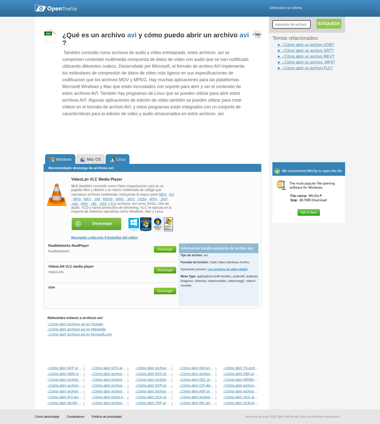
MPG (77, 199)
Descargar (165, 249)
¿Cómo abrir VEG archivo (241, 397)
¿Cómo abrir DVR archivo (153, 385)
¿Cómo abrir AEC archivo (196, 380)
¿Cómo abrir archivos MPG (153, 368)
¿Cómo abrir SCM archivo (241, 403)
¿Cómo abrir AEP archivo (196, 391)
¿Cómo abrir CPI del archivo (196, 385)
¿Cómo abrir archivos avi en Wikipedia (77, 329)
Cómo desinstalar (47, 416)
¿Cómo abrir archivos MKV (241, 391)
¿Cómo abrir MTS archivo (109, 368)
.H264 (141, 199)
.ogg (74, 204)
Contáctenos (75, 416)
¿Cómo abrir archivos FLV (109, 403)
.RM (97, 199)
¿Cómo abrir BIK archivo (196, 403)
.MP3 (131, 199)
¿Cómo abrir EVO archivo (153, 374)
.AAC (103, 204)
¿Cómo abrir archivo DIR (65, 385)
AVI (171, 194)
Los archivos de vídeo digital (227, 269)
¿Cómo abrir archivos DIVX (65, 391)
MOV (153, 199)
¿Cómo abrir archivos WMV (109, 391)
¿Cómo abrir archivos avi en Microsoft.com (80, 334)
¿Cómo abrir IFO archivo (65, 397)
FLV (114, 204)
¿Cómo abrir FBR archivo (241, 374)
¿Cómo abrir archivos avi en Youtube (75, 324)
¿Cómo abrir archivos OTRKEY (153, 391)
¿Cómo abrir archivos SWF (109, 380)
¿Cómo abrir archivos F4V (241, 385)
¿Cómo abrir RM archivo (196, 368)
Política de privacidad (107, 416)
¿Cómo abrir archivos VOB (196, 374)
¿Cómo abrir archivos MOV (196, 397)
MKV (87, 199)
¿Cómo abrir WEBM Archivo (241, 380)
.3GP (164, 199)
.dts (93, 204)
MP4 (162, 194)
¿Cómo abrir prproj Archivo (109, 397)
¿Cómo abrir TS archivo (241, 368)
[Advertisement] (301, 82)
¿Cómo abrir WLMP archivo (65, 403)
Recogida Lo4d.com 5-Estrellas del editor (104, 238)
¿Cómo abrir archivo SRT (65, 380)
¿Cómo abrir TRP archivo (153, 403)
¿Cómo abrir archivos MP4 (109, 374)
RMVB (108, 199)
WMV (120, 199)
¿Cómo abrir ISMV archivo (65, 374)
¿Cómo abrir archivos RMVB (109, 385)
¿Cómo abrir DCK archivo (153, 397)
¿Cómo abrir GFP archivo (65, 368)
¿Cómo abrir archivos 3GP (153, 380)
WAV (84, 204)
